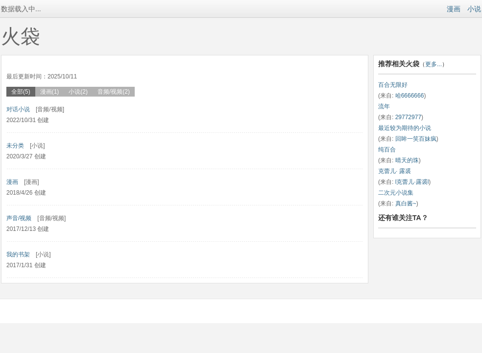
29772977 (408, 117)
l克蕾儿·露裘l (412, 181)
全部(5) (20, 91)
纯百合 (387, 149)
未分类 (15, 145)
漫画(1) (49, 91)
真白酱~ (405, 203)
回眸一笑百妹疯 (415, 138)
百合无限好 (393, 84)
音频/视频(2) (113, 91)
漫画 (453, 9)
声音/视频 (18, 218)
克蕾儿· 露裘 (394, 171)
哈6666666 (409, 95)
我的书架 (18, 254)
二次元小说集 (395, 192)
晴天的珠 (407, 160)
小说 (474, 9)
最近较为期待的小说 (404, 128)
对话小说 (18, 109)
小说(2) (78, 91)
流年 (384, 106)
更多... (433, 64)
